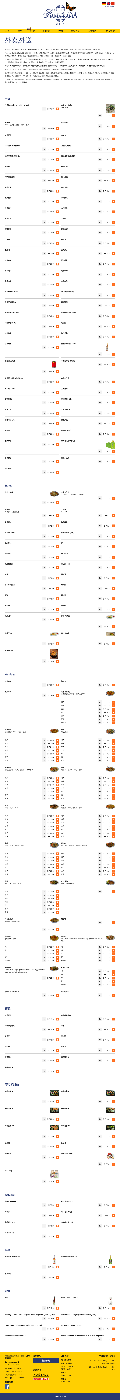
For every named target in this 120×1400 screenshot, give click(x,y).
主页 (7, 31)
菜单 (20, 31)
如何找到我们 (109, 6)
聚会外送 (75, 31)
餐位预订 (46, 1361)
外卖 (32, 31)
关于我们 (93, 31)
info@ (17, 1371)
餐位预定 (110, 31)
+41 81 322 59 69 (14, 1368)
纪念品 (46, 31)
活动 (60, 31)
